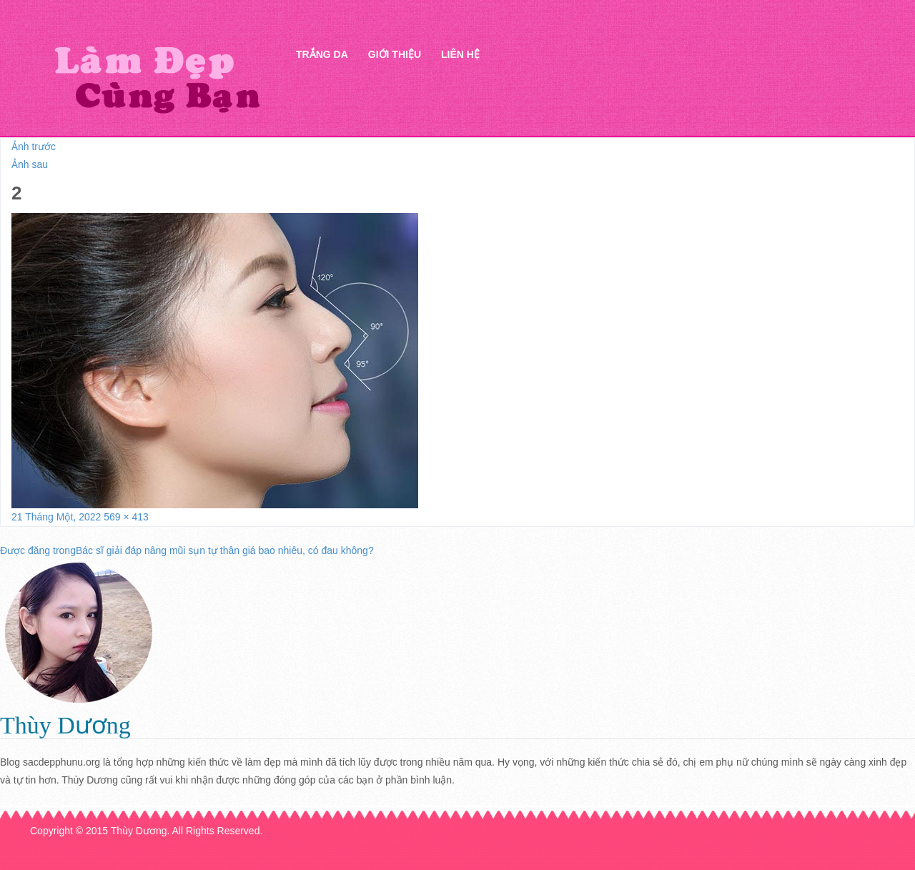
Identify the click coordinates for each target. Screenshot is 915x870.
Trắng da (322, 54)
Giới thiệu (394, 54)
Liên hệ (460, 54)
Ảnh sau (29, 164)
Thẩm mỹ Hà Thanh (156, 79)
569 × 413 (126, 517)
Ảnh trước (33, 146)
